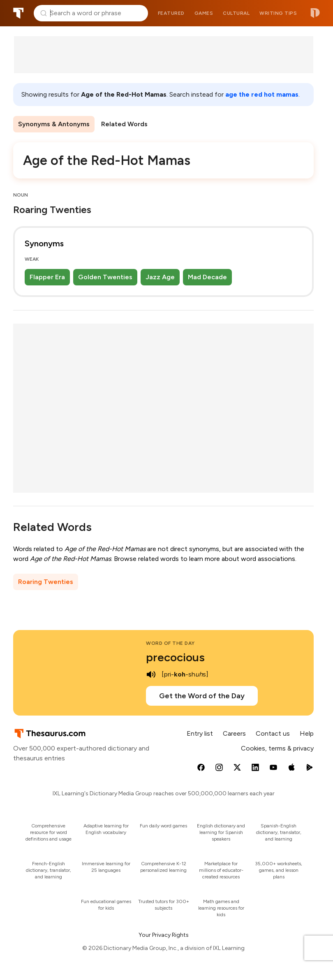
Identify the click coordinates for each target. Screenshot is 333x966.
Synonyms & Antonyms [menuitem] (54, 124)
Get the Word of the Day (202, 695)
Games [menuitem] (203, 13)
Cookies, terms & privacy (277, 748)
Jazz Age (160, 277)
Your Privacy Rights (164, 934)
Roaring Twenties (45, 582)
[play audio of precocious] (151, 674)
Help (307, 733)
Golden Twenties (105, 277)
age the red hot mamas (261, 94)
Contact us (273, 733)
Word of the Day (170, 643)
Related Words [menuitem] (124, 124)
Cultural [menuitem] (236, 13)
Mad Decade (207, 277)
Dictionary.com (315, 13)
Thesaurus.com (18, 13)
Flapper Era (47, 277)
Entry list (200, 733)
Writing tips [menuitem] (278, 13)
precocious (175, 657)
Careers (234, 733)
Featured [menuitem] (171, 13)
